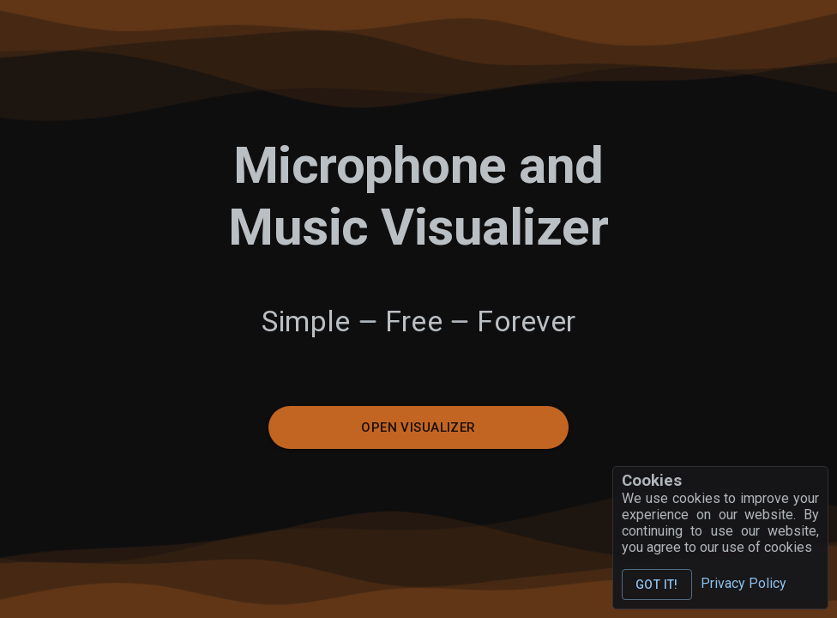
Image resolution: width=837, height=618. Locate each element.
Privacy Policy (743, 583)
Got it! (657, 585)
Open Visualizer (418, 427)
